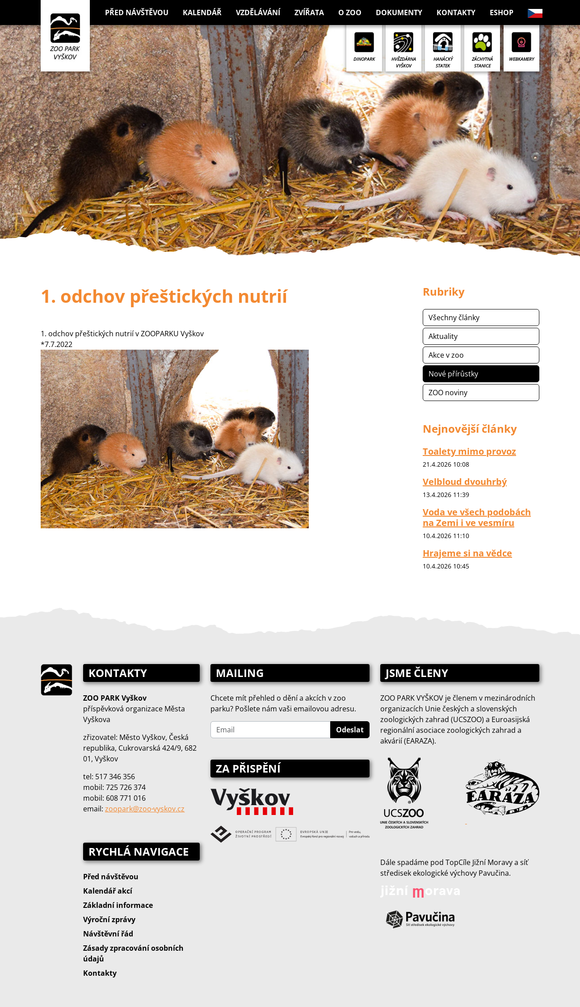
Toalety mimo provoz (469, 451)
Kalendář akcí (107, 891)
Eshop (501, 12)
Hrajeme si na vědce (467, 553)
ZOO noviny (448, 392)
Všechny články (454, 317)
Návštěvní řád (108, 934)
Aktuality (443, 336)
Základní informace (118, 905)
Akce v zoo (446, 355)
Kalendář (202, 12)
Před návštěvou (111, 877)
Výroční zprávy (109, 919)
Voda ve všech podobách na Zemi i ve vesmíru (477, 517)
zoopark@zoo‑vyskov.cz (145, 809)
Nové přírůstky (453, 374)
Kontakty (456, 12)
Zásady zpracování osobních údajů (133, 953)
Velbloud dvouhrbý (465, 482)
